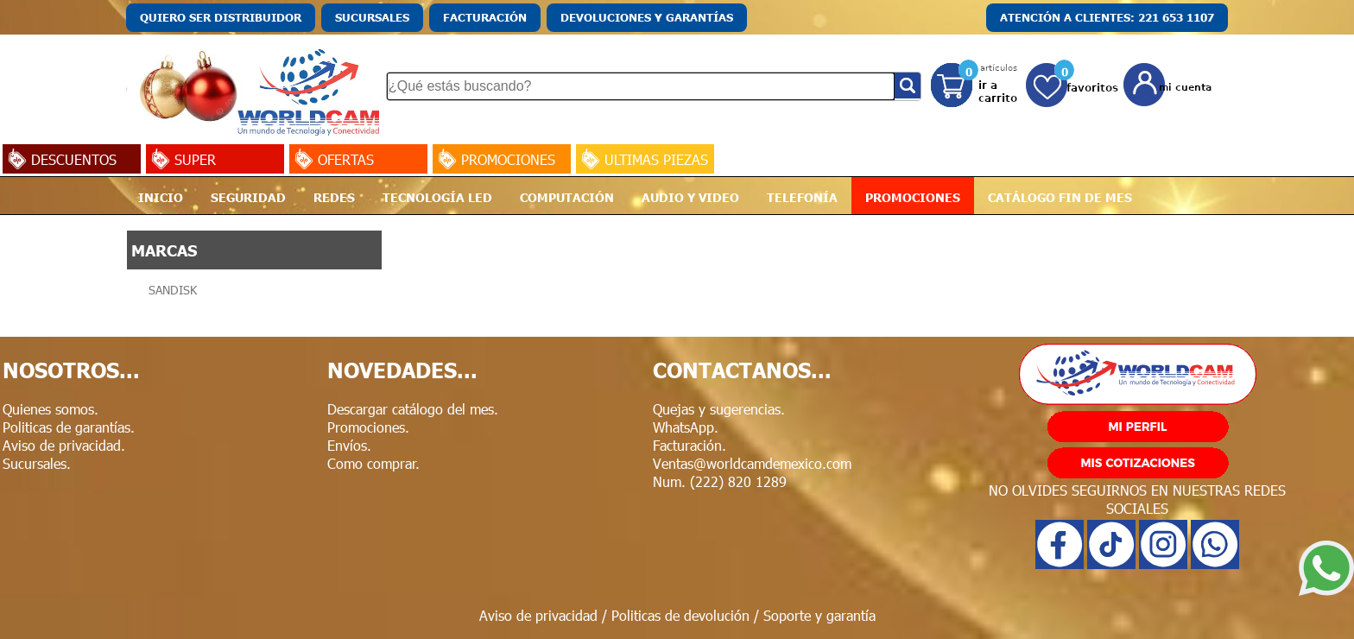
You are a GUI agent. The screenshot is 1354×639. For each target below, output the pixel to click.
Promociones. (368, 427)
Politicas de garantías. (69, 427)
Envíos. (349, 445)
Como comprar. (373, 463)
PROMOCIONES (912, 197)
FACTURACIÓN (485, 17)
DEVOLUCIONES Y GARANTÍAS (646, 17)
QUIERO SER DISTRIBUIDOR (220, 17)
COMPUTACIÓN (567, 197)
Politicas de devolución (680, 615)
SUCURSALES (372, 17)
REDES (334, 197)
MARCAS (164, 250)
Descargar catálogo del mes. (412, 409)
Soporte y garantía (819, 615)
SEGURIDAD (248, 197)
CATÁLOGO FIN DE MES (1060, 197)
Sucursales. (37, 463)
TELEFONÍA (802, 197)
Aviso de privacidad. (64, 445)
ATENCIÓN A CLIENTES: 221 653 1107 (1107, 17)
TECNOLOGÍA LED (437, 197)
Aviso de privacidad (538, 615)
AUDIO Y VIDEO (690, 197)
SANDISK (173, 290)
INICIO (160, 197)
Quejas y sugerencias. (719, 409)
